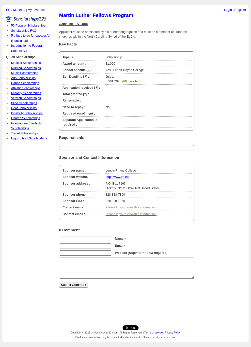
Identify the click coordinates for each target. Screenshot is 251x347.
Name (120, 238)
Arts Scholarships (23, 78)
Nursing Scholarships (26, 68)
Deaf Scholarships (24, 108)
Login (228, 10)
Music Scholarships (24, 73)
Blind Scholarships (24, 103)
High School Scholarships (29, 138)
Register (240, 10)
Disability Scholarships (27, 113)
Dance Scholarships (25, 83)
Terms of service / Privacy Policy (162, 332)
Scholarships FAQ (23, 30)
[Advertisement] (222, 88)
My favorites (36, 10)
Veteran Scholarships (26, 98)
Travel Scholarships (25, 133)
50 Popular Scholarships (28, 25)
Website (121, 253)
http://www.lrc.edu (118, 177)
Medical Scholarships (26, 63)
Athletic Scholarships (25, 88)
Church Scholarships (25, 118)
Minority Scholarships (26, 93)
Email (120, 245)
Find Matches (15, 10)
